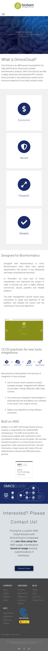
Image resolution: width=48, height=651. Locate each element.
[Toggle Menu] (3, 14)
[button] (6, 330)
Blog (34, 586)
